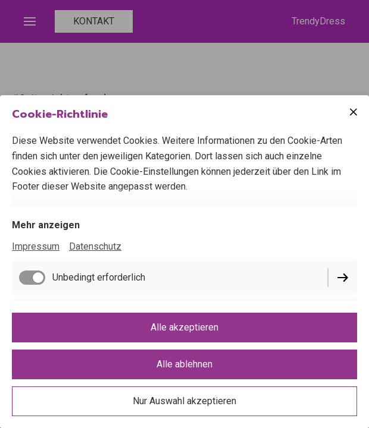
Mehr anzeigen (46, 225)
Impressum (36, 246)
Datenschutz (95, 246)
